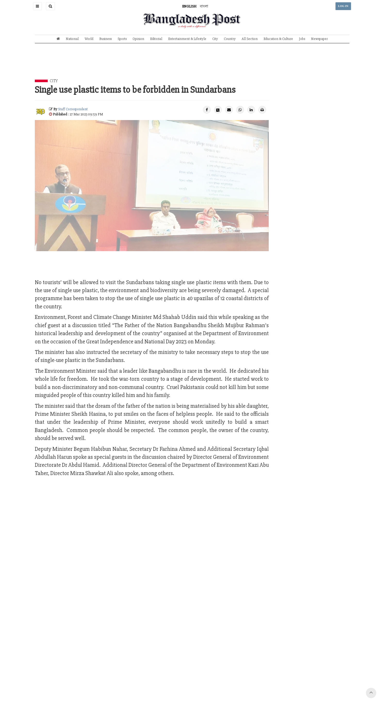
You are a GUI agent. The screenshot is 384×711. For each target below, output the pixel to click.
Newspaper (319, 39)
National (72, 39)
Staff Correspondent (73, 109)
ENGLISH (189, 6)
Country (230, 39)
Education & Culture (278, 39)
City (215, 39)
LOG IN (343, 6)
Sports (122, 39)
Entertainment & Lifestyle (187, 39)
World (89, 39)
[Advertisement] (192, 65)
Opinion (138, 39)
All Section (250, 39)
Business (105, 39)
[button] (37, 6)
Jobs (302, 39)
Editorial (156, 39)
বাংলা (204, 6)
